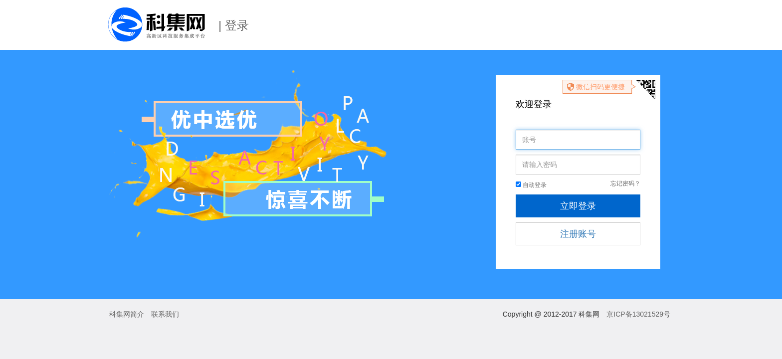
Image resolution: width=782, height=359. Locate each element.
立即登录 (578, 206)
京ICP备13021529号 (638, 314)
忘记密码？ (625, 183)
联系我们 (165, 314)
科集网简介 (126, 314)
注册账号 (578, 234)
